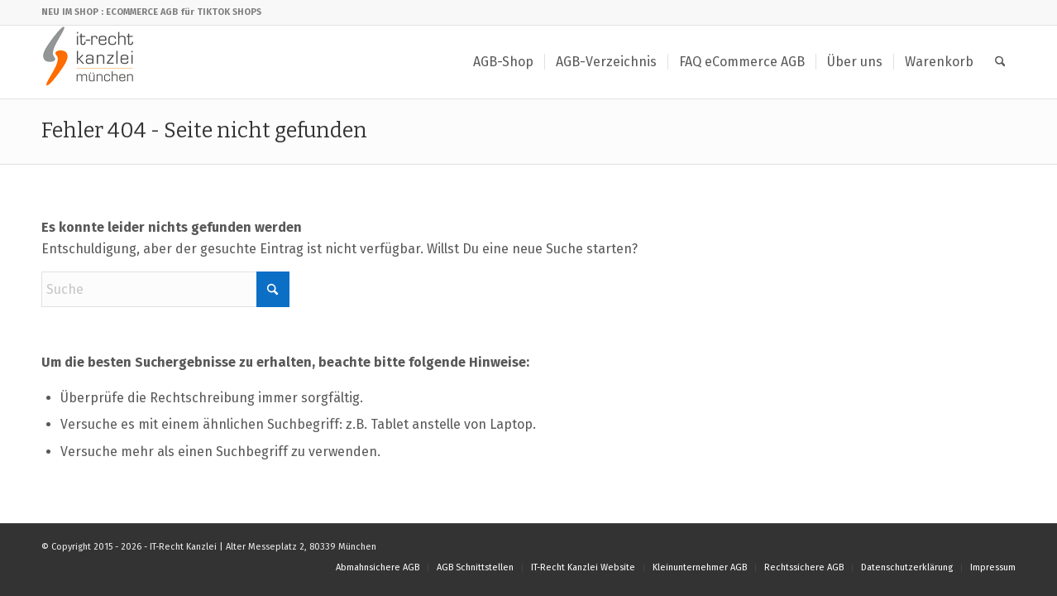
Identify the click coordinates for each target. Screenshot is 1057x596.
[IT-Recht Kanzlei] (88, 62)
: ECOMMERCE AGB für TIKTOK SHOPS (181, 12)
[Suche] (1000, 62)
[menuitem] (503, 62)
